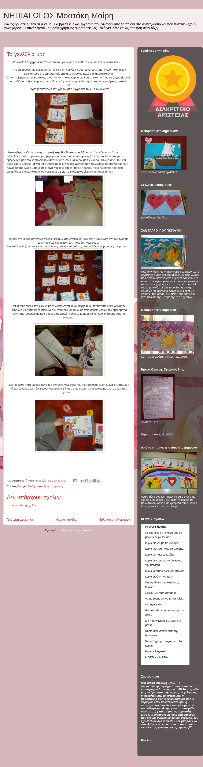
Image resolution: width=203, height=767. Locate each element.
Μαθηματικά (35, 486)
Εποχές (21, 486)
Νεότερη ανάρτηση (20, 519)
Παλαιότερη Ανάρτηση (115, 519)
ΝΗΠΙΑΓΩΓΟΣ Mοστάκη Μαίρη (58, 15)
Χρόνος (58, 486)
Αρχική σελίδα (66, 519)
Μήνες (48, 486)
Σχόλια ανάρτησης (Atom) (76, 530)
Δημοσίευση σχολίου (24, 505)
